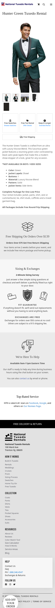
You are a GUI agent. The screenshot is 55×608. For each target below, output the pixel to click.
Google (42, 403)
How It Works (11, 545)
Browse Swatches (10, 125)
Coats (7, 497)
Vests (7, 507)
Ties (7, 510)
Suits (7, 522)
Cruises (8, 470)
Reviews (8, 536)
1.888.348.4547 (15, 572)
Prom (7, 474)
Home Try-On (11, 483)
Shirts (7, 503)
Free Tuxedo (10, 486)
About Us (9, 533)
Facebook (33, 403)
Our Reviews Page (32, 406)
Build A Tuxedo (11, 461)
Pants (7, 500)
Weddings (9, 467)
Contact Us (10, 566)
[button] (43, 4)
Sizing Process (11, 477)
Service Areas (11, 549)
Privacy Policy (22, 601)
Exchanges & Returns (15, 575)
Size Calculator (12, 542)
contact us (24, 378)
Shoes (7, 516)
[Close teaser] (19, 588)
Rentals (8, 464)
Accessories (10, 519)
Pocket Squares (12, 513)
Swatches (9, 480)
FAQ (7, 569)
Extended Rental (44, 125)
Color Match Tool (12, 540)
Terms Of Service (42, 601)
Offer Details (27, 125)
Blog (7, 553)
